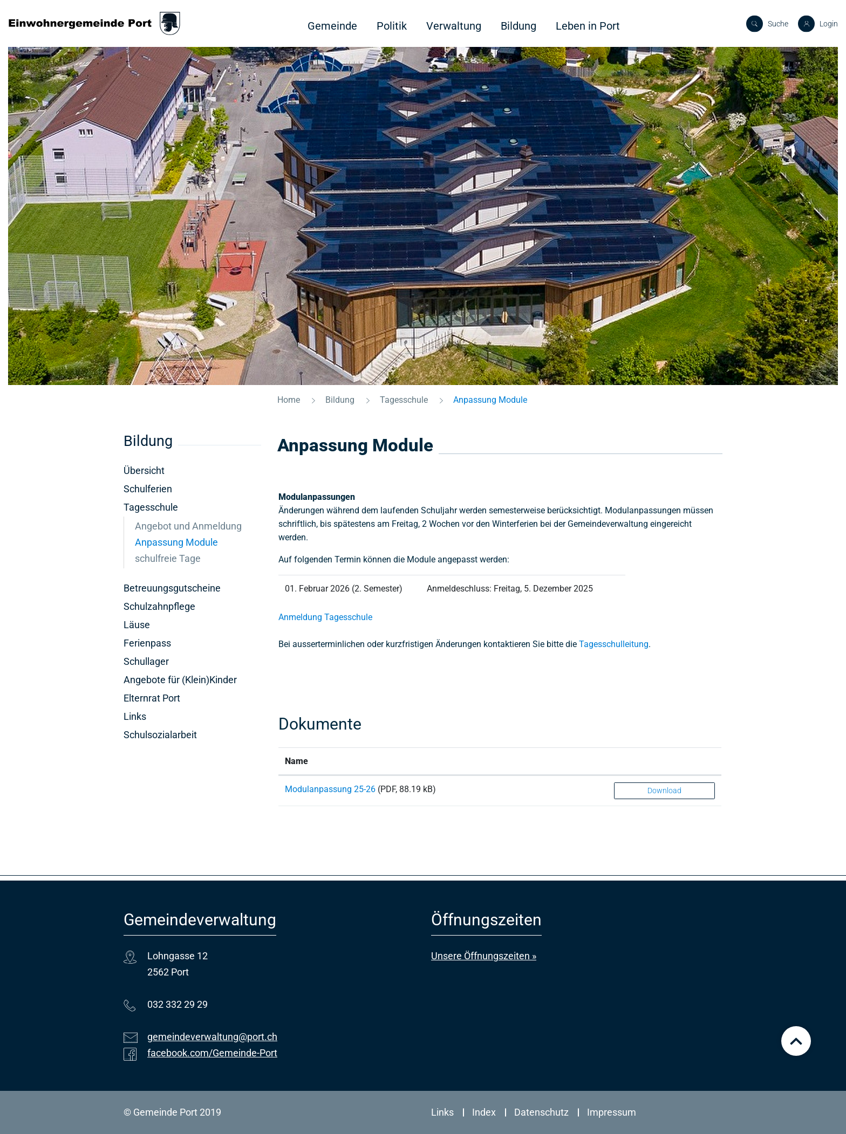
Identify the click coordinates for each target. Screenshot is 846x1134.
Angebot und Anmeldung (188, 526)
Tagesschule (151, 507)
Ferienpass (147, 643)
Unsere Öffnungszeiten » (483, 955)
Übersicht (144, 470)
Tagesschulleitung (614, 644)
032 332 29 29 (177, 1004)
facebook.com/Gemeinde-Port (212, 1053)
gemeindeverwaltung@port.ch (212, 1036)
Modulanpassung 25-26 (330, 789)
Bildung (518, 25)
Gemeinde (332, 25)
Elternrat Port (152, 698)
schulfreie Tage (168, 558)
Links (135, 716)
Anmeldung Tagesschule (325, 617)
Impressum (611, 1112)
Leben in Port (588, 25)
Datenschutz (541, 1112)
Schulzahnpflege (159, 606)
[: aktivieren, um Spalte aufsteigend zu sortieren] (664, 761)
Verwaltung (453, 25)
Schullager (146, 661)
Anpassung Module (192, 542)
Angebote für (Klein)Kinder (180, 679)
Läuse (137, 624)
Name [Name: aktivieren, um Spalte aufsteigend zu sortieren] (296, 761)
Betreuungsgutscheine (172, 588)
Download (664, 790)
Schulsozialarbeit (160, 734)
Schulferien (148, 488)
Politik (392, 25)
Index (484, 1112)
